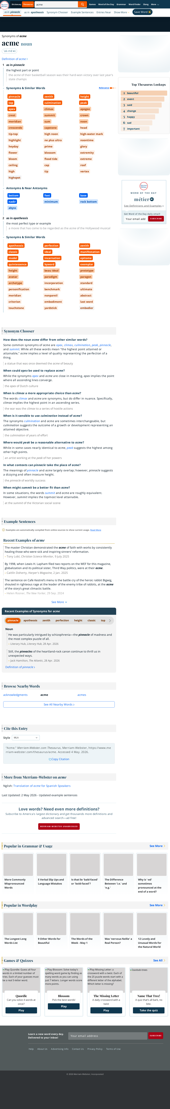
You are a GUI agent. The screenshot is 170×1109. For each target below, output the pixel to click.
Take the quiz (149, 1010)
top (103, 620)
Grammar (121, 4)
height (78, 620)
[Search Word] (82, 4)
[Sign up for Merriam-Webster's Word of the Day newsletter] (107, 1036)
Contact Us (78, 1048)
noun (26, 44)
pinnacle (13, 620)
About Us (43, 1048)
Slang (145, 4)
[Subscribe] (155, 1035)
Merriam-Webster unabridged (59, 826)
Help (32, 1048)
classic (92, 620)
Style (6, 738)
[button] (155, 4)
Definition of (15, 59)
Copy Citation (59, 759)
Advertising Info (60, 1048)
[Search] (61, 4)
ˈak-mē (10, 51)
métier (141, 199)
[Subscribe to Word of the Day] (135, 219)
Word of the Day (106, 4)
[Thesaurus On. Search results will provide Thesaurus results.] (22, 4)
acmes (81, 695)
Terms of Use (113, 1048)
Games (92, 4)
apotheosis (30, 620)
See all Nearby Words (58, 704)
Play (21, 1010)
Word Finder (135, 4)
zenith (46, 620)
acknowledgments (15, 695)
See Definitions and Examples (143, 205)
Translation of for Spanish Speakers (41, 786)
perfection (62, 620)
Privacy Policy (95, 1048)
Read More (95, 530)
